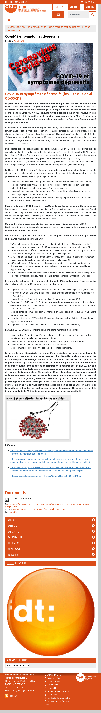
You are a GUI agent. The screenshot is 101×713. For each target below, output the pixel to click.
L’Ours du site (53, 681)
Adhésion (90, 7)
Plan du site (53, 685)
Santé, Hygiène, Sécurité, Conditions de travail (62, 27)
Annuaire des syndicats (58, 691)
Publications (13, 543)
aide (94, 2)
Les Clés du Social (20, 504)
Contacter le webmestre (58, 698)
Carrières (12, 525)
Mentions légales (55, 678)
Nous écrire (52, 695)
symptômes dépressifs (54, 504)
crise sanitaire (40, 504)
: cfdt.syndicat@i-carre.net (19, 690)
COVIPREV (68, 504)
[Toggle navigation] (8, 20)
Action (11, 520)
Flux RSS (13, 696)
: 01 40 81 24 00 (14, 687)
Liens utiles (52, 688)
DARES (9, 504)
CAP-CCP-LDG (13, 531)
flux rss (87, 2)
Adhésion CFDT (54, 675)
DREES (75, 504)
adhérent (74, 7)
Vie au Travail (14, 549)
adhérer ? (58, 7)
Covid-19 (31, 504)
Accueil (10, 27)
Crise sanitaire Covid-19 (21, 509)
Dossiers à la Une (15, 537)
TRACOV (81, 504)
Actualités (21, 27)
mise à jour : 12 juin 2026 (16, 2)
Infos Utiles (13, 554)
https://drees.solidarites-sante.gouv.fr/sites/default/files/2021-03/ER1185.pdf (46, 476)
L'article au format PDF (20, 498)
